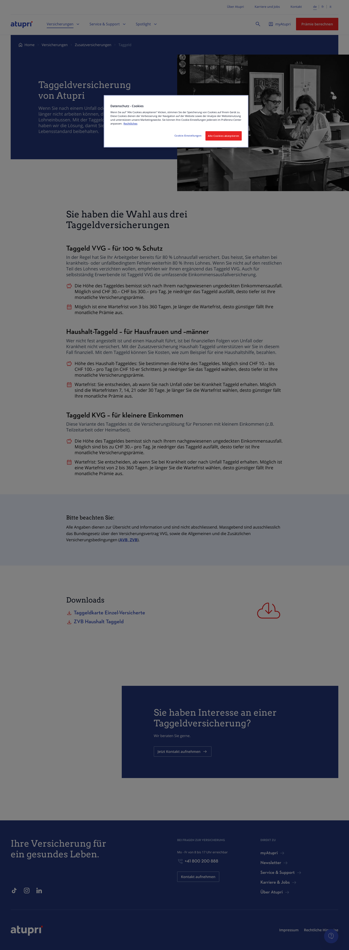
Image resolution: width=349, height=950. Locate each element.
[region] (176, 121)
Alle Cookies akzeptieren (223, 135)
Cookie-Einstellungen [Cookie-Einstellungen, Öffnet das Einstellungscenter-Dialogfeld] (187, 135)
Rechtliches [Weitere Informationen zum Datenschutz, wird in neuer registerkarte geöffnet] (130, 123)
